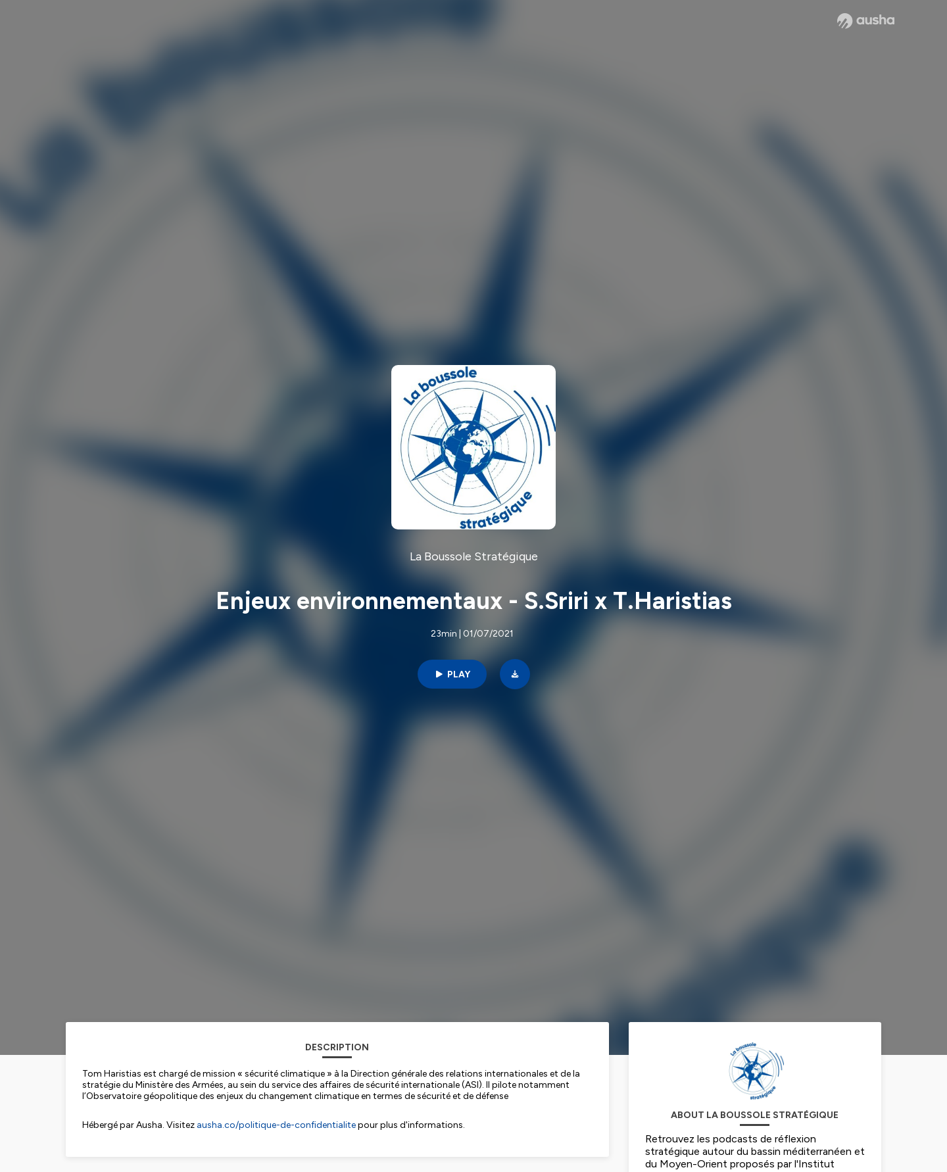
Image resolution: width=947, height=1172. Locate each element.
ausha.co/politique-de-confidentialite (276, 1125)
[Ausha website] (865, 21)
